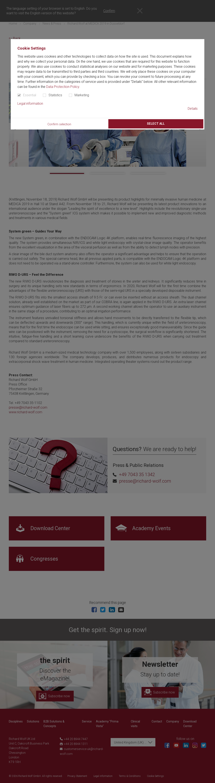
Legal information (30, 104)
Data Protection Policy (62, 87)
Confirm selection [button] (59, 124)
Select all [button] (156, 123)
